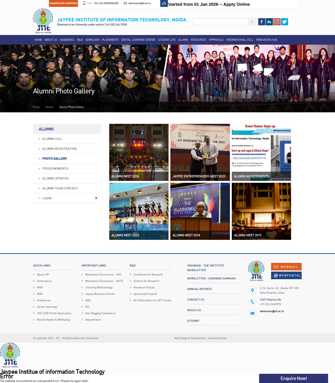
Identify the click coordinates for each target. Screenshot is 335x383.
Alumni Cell (52, 139)
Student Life (167, 39)
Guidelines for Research (148, 274)
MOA (40, 287)
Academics (67, 39)
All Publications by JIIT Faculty (153, 300)
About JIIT (43, 274)
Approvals (216, 39)
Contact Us (195, 299)
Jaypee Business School (100, 294)
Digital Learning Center (138, 39)
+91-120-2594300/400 (105, 3)
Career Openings (47, 306)
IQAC (88, 300)
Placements (110, 39)
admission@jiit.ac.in (139, 3)
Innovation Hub (266, 39)
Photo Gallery (54, 158)
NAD (40, 294)
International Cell (239, 39)
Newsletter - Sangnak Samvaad (211, 278)
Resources (198, 39)
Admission (92, 39)
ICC (87, 306)
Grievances (44, 300)
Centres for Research (146, 281)
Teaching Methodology (99, 287)
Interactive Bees (217, 338)
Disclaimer (92, 338)
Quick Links (42, 265)
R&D (80, 39)
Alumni (183, 39)
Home (38, 39)
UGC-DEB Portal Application (54, 313)
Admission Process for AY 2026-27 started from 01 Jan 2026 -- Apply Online (178, 4)
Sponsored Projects (145, 294)
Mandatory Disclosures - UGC (103, 274)
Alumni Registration (59, 149)
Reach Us (194, 310)
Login (47, 198)
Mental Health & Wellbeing (53, 319)
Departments (93, 319)
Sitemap (193, 320)
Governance (44, 281)
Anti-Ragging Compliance (100, 313)
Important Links (93, 265)
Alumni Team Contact (60, 188)
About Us (51, 39)
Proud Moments (55, 168)
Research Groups (144, 287)
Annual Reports (199, 289)
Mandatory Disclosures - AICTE (104, 281)
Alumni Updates (55, 178)
